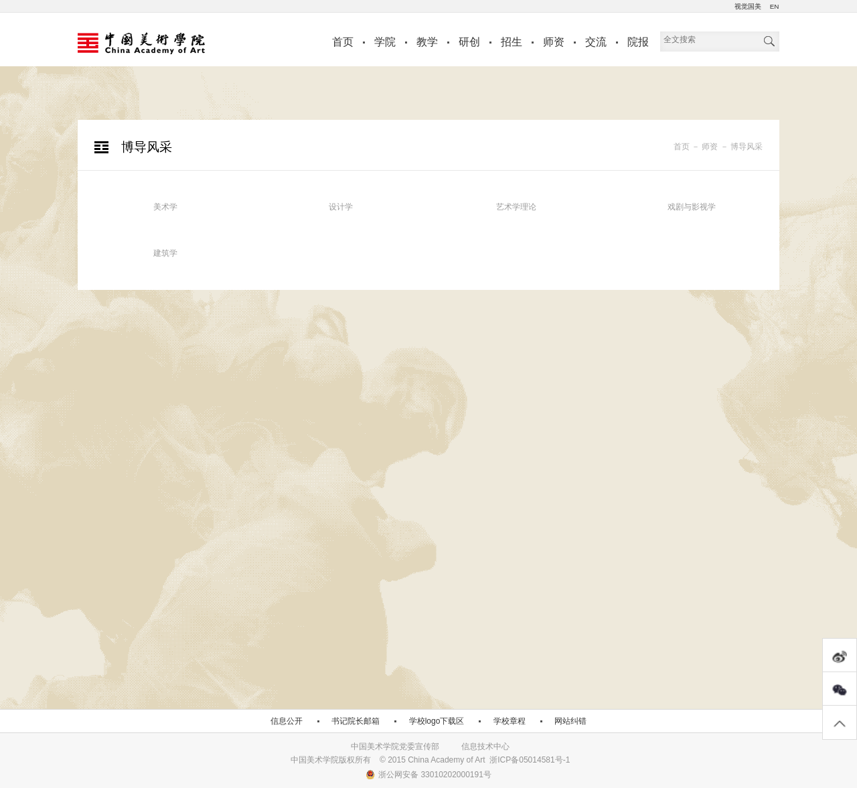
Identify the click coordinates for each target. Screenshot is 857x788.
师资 (553, 42)
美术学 (165, 207)
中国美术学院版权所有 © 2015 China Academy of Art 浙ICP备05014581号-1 (430, 760)
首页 (343, 42)
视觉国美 (747, 6)
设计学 (341, 207)
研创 (469, 42)
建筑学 (165, 253)
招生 (511, 42)
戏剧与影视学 (692, 207)
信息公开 (286, 721)
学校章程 (509, 721)
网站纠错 (570, 721)
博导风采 (746, 146)
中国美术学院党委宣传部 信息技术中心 (430, 746)
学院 (385, 42)
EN (774, 6)
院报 (638, 42)
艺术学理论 (516, 207)
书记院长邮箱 (355, 721)
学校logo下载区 (437, 721)
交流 (596, 42)
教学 (427, 42)
